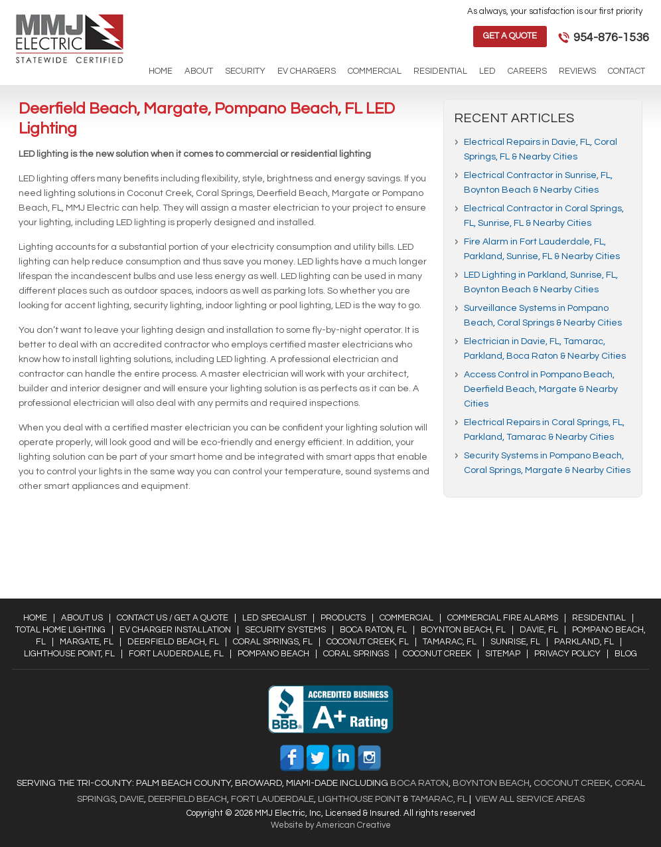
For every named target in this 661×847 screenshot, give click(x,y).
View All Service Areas (530, 799)
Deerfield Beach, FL (173, 641)
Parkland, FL (584, 641)
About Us (82, 617)
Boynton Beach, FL (463, 629)
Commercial (406, 617)
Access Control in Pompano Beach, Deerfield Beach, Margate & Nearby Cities (541, 389)
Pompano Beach (273, 653)
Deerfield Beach (186, 799)
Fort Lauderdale (272, 799)
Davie (131, 799)
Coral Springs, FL (273, 641)
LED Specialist (274, 617)
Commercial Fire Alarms (502, 617)
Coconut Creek (437, 653)
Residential (599, 617)
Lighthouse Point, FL (69, 653)
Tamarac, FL (450, 641)
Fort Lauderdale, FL (176, 653)
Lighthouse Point (358, 799)
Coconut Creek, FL (368, 641)
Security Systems (285, 629)
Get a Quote (510, 36)
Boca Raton (419, 783)
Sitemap (502, 653)
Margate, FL (86, 641)
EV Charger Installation (175, 629)
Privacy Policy (567, 653)
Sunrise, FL (515, 641)
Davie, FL (539, 629)
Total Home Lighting (60, 629)
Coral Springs (356, 653)
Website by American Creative (331, 825)
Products (343, 617)
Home (35, 617)
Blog (626, 653)
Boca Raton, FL (373, 629)
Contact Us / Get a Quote (172, 617)
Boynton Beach (491, 783)
